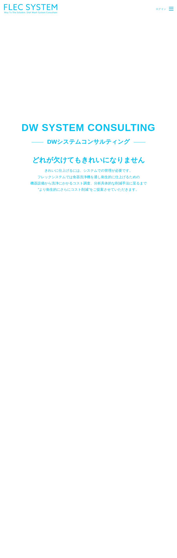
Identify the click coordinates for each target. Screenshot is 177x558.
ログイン (160, 9)
